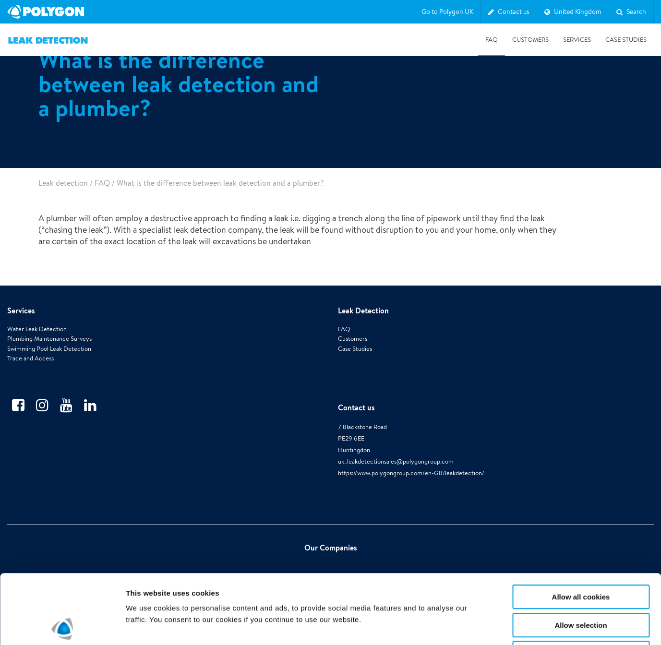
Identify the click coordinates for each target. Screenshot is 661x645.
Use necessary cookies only (581, 584)
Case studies (626, 40)
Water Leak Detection (37, 329)
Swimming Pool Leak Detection (49, 349)
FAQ (491, 40)
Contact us (356, 407)
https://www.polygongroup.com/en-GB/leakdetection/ (411, 473)
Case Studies (355, 349)
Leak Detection (363, 310)
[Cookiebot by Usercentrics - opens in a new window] (62, 626)
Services (577, 40)
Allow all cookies (581, 528)
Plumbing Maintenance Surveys (49, 338)
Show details (503, 626)
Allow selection (580, 556)
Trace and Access (30, 358)
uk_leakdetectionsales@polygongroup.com (396, 461)
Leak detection (63, 183)
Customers (530, 40)
